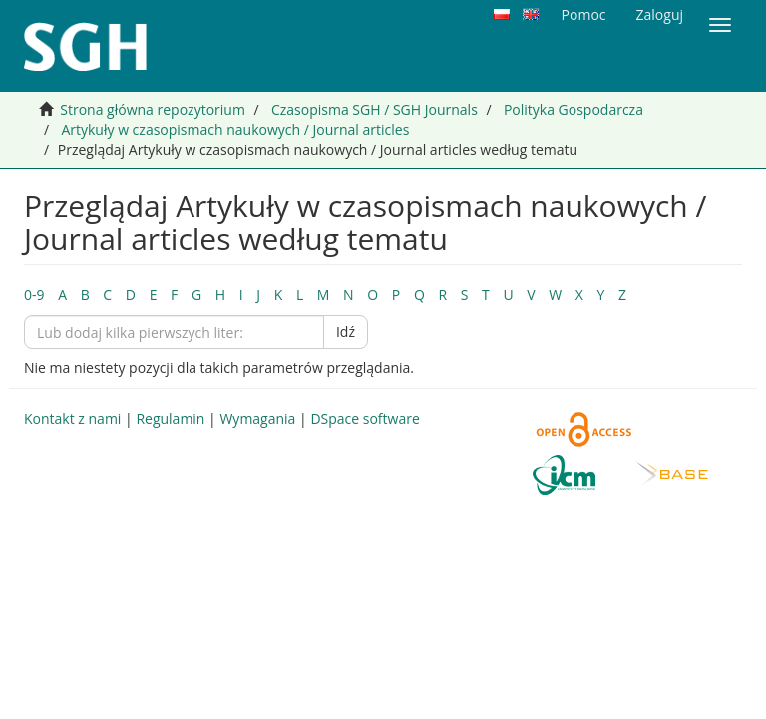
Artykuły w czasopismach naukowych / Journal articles (235, 129)
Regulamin (170, 418)
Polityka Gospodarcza (573, 109)
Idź (345, 331)
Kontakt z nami (72, 418)
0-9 (34, 294)
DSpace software (364, 418)
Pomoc (584, 14)
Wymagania (257, 418)
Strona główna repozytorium (152, 109)
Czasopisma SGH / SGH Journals (374, 109)
